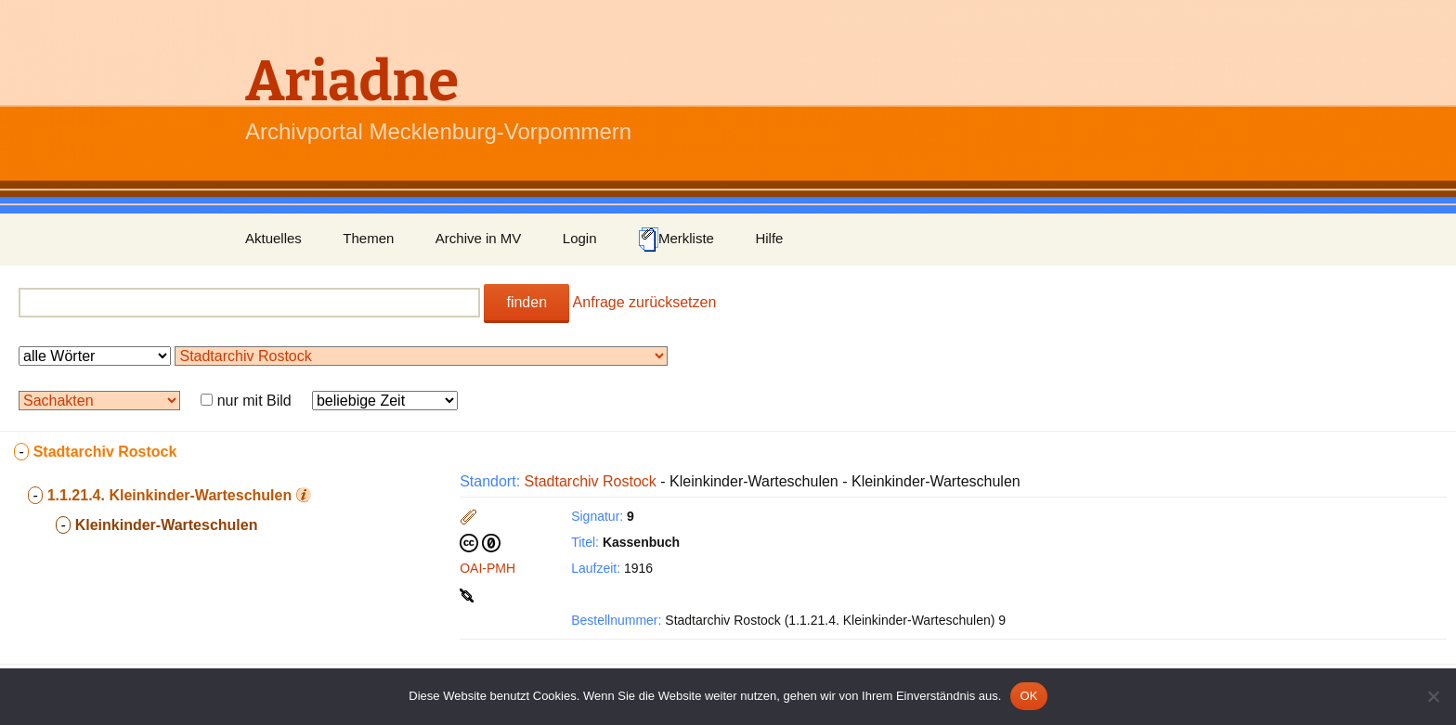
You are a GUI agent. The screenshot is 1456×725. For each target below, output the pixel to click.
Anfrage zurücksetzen (645, 302)
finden (526, 302)
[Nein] (1433, 696)
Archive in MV (479, 238)
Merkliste (676, 239)
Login (580, 238)
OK (1028, 696)
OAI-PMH (487, 568)
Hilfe (769, 238)
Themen (368, 238)
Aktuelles (273, 238)
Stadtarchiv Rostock (590, 481)
